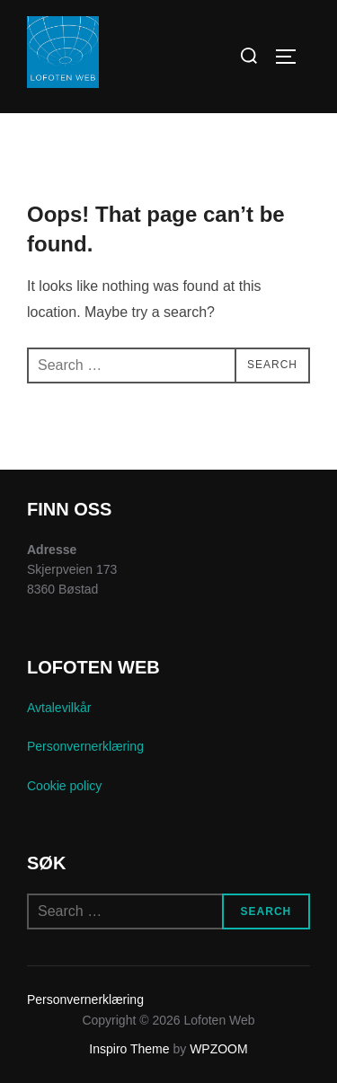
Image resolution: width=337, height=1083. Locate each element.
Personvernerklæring (85, 746)
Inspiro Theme (129, 1049)
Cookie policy (64, 786)
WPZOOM (219, 1049)
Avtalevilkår (59, 707)
